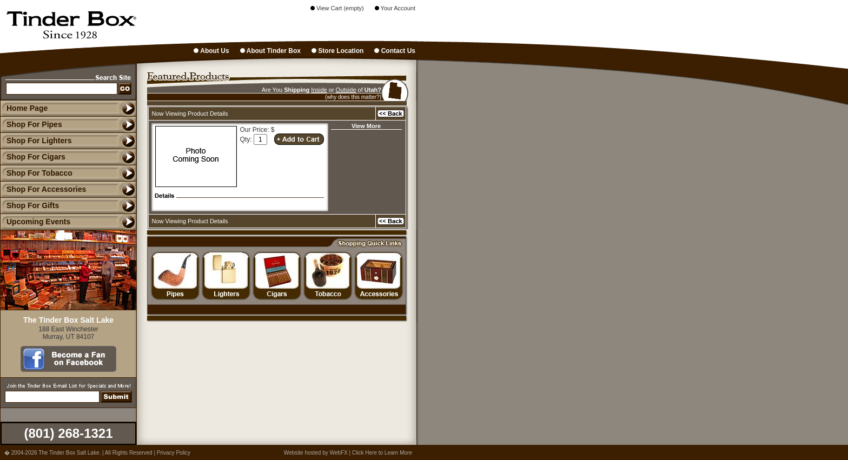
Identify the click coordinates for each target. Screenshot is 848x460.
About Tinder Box (270, 51)
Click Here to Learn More (382, 453)
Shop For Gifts (29, 205)
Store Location (337, 51)
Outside (346, 89)
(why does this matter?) (353, 97)
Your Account (395, 8)
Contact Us (394, 51)
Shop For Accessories (43, 189)
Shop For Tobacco (36, 173)
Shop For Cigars (32, 156)
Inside (319, 89)
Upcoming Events (35, 221)
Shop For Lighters (36, 140)
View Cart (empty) (337, 8)
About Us (211, 51)
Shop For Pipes (31, 124)
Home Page (27, 108)
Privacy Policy (173, 453)
